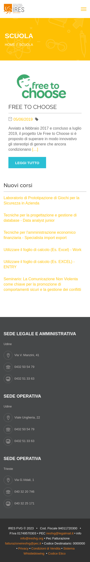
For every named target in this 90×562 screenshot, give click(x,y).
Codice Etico (57, 553)
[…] (35, 149)
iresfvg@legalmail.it (59, 533)
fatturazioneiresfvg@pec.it (23, 543)
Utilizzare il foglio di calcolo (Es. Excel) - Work (42, 250)
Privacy (23, 548)
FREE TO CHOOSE (32, 106)
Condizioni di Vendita (45, 548)
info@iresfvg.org (31, 538)
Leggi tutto (27, 163)
